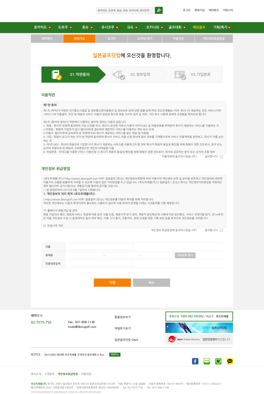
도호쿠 (65, 27)
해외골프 (199, 27)
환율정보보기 (122, 317)
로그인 (187, 10)
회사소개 (36, 374)
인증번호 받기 (185, 255)
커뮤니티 (228, 10)
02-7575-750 (41, 322)
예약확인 (214, 10)
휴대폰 (49, 255)
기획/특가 (221, 27)
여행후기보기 (122, 328)
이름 (47, 246)
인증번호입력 (52, 263)
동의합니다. (211, 156)
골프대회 (177, 27)
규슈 (132, 27)
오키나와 (154, 27)
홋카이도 (42, 27)
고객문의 (49, 374)
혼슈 (87, 27)
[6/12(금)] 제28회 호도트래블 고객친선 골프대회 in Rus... (75, 355)
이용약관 (178, 38)
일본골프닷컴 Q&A (126, 339)
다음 (112, 282)
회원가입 (199, 10)
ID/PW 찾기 (145, 38)
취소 (151, 282)
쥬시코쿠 (109, 27)
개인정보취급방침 (214, 38)
